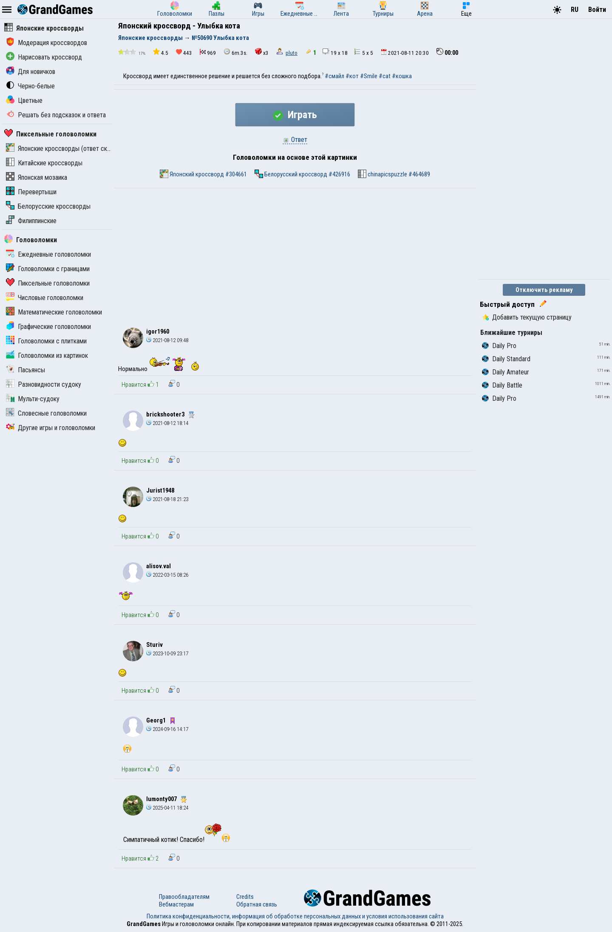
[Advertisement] (295, 252)
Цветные (24, 100)
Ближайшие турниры (511, 333)
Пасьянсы (25, 370)
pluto (292, 53)
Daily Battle (502, 385)
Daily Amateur (505, 372)
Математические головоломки (54, 312)
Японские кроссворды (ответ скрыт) (63, 148)
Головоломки (30, 240)
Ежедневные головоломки (48, 254)
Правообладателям (184, 897)
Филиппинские (31, 221)
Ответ (295, 140)
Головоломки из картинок (47, 355)
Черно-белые (30, 86)
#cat (385, 76)
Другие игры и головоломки (50, 428)
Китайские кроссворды (44, 163)
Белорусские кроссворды (48, 206)
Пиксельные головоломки (50, 134)
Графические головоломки (48, 327)
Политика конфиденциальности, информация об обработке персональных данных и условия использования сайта (295, 916)
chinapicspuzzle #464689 (394, 174)
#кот (352, 76)
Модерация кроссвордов (46, 43)
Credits (245, 897)
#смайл (334, 76)
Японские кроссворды (44, 28)
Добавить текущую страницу (527, 317)
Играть (295, 115)
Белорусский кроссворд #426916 (302, 174)
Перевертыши (31, 192)
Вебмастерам (176, 904)
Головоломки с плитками (46, 341)
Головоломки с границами (48, 269)
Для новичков (30, 72)
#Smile (368, 76)
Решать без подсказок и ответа (56, 115)
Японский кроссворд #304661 (203, 174)
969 (208, 52)
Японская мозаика (36, 177)
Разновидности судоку (43, 384)
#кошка (402, 76)
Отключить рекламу (544, 290)
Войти (597, 10)
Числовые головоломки (44, 298)
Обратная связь (256, 904)
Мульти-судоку (33, 399)
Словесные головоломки (46, 413)
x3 (262, 52)
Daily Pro (499, 346)
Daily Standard (506, 359)
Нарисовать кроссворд (44, 57)
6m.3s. (235, 52)
